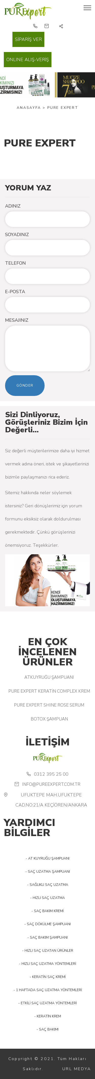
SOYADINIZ (17, 235)
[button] (61, 27)
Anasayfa (29, 107)
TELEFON (15, 263)
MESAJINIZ (16, 320)
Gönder (24, 385)
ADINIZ (13, 206)
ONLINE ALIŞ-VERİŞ (27, 60)
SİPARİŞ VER (28, 39)
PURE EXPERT (62, 107)
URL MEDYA (76, 1069)
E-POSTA (15, 292)
